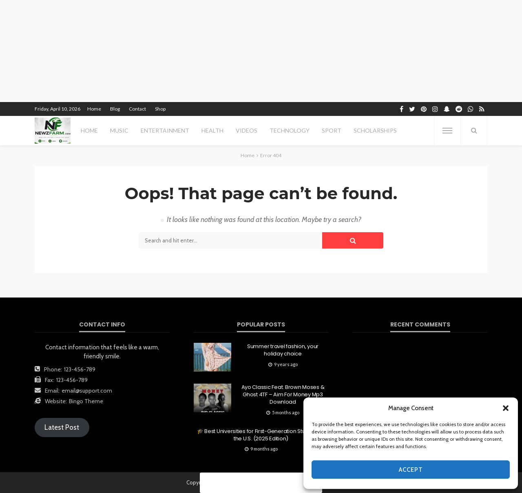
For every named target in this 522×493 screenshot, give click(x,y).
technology (290, 130)
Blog (115, 109)
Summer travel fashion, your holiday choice (283, 350)
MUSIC (119, 130)
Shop (160, 109)
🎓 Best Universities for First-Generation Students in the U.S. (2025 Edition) (261, 435)
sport (331, 130)
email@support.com (87, 390)
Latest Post (61, 427)
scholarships (375, 130)
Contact (137, 109)
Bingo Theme (86, 401)
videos (246, 130)
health (212, 130)
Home (94, 109)
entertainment (165, 130)
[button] (506, 408)
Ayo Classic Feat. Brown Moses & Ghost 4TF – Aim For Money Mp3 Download (283, 395)
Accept (411, 469)
